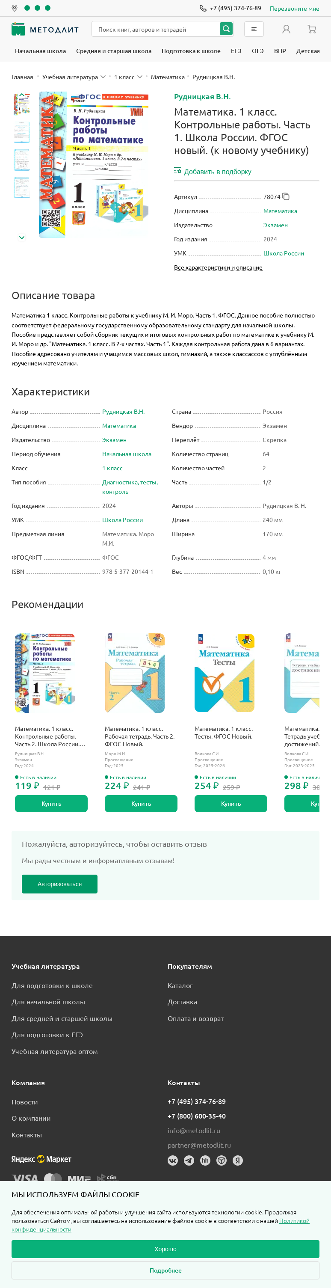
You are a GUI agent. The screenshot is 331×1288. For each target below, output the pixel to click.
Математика (280, 210)
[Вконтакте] (173, 1160)
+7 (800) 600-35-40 (197, 1115)
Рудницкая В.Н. (202, 96)
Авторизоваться (60, 884)
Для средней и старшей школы (62, 1018)
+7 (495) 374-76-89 (197, 1101)
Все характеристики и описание (218, 267)
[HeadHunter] (205, 1160)
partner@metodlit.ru (199, 1145)
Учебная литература (46, 965)
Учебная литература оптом (55, 1051)
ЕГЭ (236, 51)
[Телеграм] (189, 1160)
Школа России (283, 253)
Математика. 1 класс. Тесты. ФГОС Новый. (224, 732)
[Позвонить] (230, 8)
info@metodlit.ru (194, 1130)
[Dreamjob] (221, 1160)
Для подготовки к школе (52, 985)
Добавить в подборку (212, 171)
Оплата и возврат (196, 1018)
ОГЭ (258, 51)
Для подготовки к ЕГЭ (47, 1034)
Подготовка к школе (191, 51)
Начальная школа (40, 51)
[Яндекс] (238, 1160)
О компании (31, 1117)
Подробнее (166, 1270)
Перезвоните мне (294, 8)
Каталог (180, 985)
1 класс (112, 468)
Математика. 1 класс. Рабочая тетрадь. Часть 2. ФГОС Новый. (139, 736)
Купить (51, 803)
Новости (25, 1101)
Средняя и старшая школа (113, 51)
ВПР (280, 51)
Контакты (27, 1134)
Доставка (182, 1001)
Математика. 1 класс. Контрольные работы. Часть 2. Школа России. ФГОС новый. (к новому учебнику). (48, 736)
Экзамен (275, 225)
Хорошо (165, 1249)
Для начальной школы (48, 1001)
